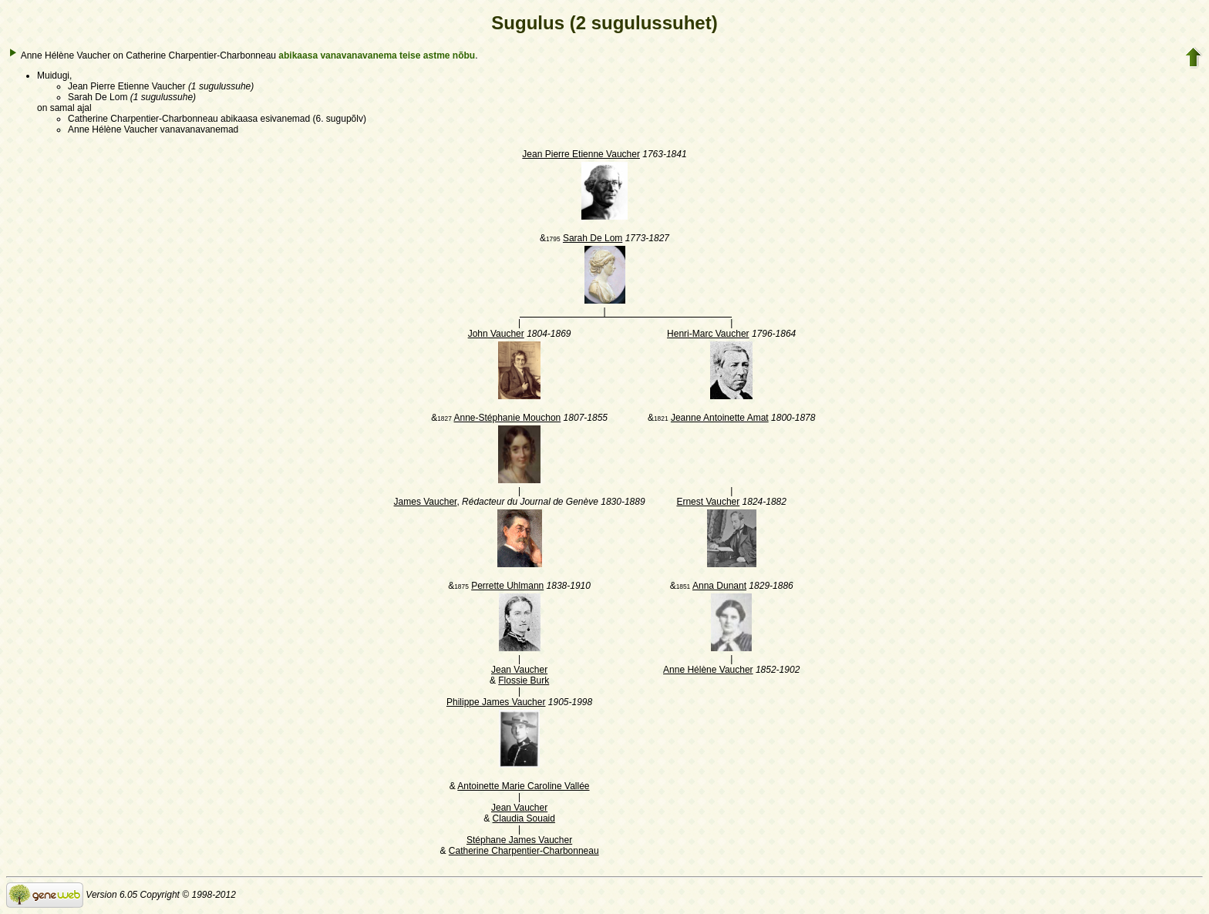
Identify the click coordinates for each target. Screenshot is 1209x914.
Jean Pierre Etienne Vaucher (581, 154)
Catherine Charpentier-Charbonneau (524, 850)
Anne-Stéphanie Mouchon (507, 417)
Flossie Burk (523, 680)
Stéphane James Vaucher (519, 840)
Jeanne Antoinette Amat (720, 417)
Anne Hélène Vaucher (708, 669)
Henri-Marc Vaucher (708, 333)
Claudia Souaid (524, 818)
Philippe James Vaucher (496, 702)
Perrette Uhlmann (507, 585)
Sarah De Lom (592, 238)
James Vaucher (425, 501)
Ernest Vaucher (707, 501)
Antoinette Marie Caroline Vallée (523, 786)
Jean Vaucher (519, 669)
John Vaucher (496, 333)
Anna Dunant (719, 585)
